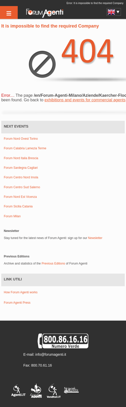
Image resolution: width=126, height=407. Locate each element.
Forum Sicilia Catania (18, 206)
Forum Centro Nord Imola (21, 177)
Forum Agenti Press (17, 302)
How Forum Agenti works (20, 292)
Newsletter (95, 238)
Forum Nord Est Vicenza (20, 197)
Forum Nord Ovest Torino (21, 138)
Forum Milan (12, 216)
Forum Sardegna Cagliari (21, 168)
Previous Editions (53, 263)
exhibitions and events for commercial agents (85, 100)
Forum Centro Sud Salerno (22, 187)
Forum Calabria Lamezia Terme (25, 148)
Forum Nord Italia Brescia (21, 158)
